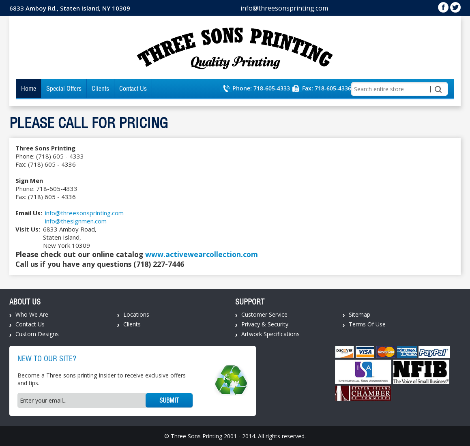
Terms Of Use (367, 324)
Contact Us (133, 88)
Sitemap (359, 314)
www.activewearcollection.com (201, 254)
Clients (100, 88)
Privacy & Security (264, 324)
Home (28, 88)
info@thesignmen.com (76, 221)
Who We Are (31, 314)
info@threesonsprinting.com (284, 8)
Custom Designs (37, 334)
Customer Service (264, 314)
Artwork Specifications (270, 334)
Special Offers (64, 88)
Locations (136, 314)
